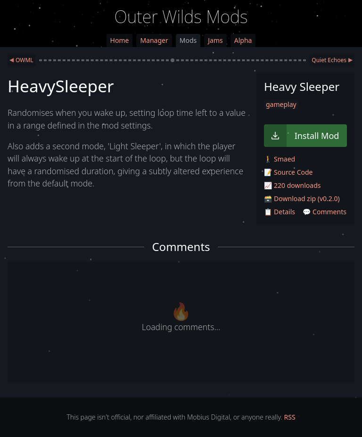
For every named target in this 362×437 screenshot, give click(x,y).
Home (119, 40)
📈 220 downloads (292, 185)
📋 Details (279, 211)
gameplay (281, 104)
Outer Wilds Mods (181, 16)
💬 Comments (324, 211)
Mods (188, 40)
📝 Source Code (288, 172)
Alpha (243, 40)
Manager (154, 40)
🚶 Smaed (279, 158)
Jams (215, 40)
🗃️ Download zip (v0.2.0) (302, 198)
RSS (290, 417)
